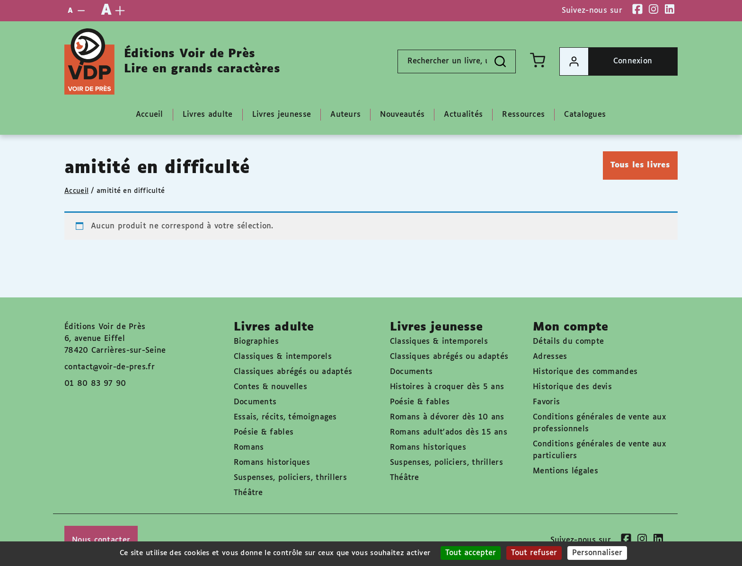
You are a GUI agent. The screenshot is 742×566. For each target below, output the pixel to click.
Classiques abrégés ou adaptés (293, 372)
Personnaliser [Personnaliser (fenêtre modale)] (597, 553)
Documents (255, 402)
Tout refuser (534, 553)
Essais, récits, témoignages (285, 417)
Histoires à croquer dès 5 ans (447, 387)
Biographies (256, 342)
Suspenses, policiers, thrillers (290, 478)
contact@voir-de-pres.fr (109, 367)
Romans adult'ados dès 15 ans (448, 432)
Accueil (76, 191)
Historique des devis (572, 387)
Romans (249, 448)
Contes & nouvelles (270, 387)
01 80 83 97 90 (95, 384)
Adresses (550, 357)
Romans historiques (272, 463)
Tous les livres (640, 165)
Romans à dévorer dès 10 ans (447, 417)
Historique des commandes (585, 372)
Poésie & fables (264, 432)
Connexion (606, 61)
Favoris (546, 402)
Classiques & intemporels (283, 357)
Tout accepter (470, 553)
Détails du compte (568, 342)
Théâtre (248, 493)
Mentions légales (565, 471)
